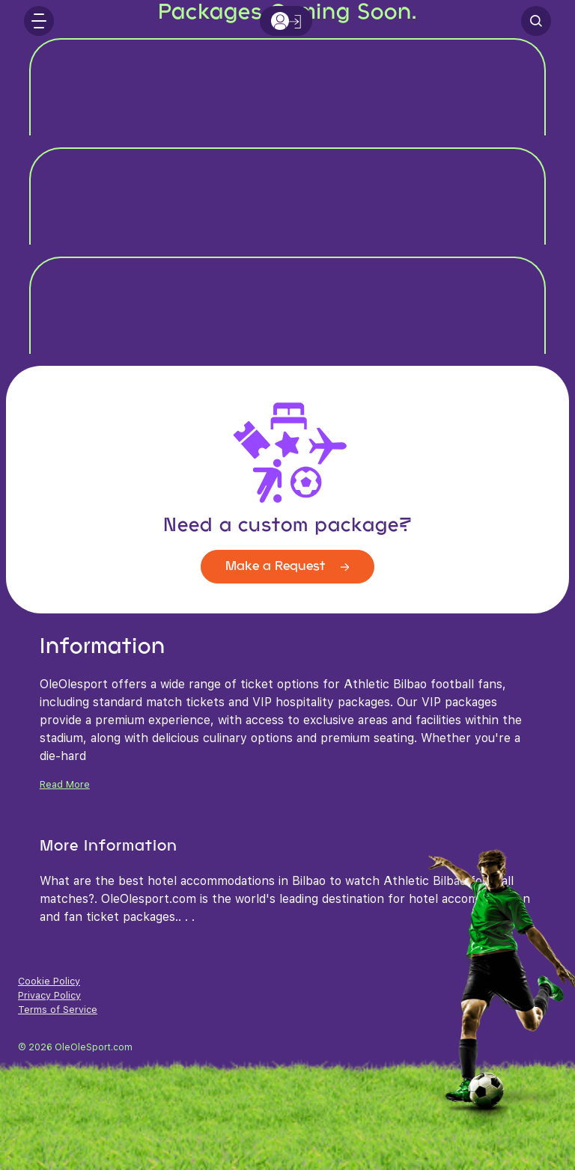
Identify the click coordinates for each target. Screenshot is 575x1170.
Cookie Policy (49, 981)
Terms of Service (57, 1009)
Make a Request (287, 566)
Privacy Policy (49, 995)
